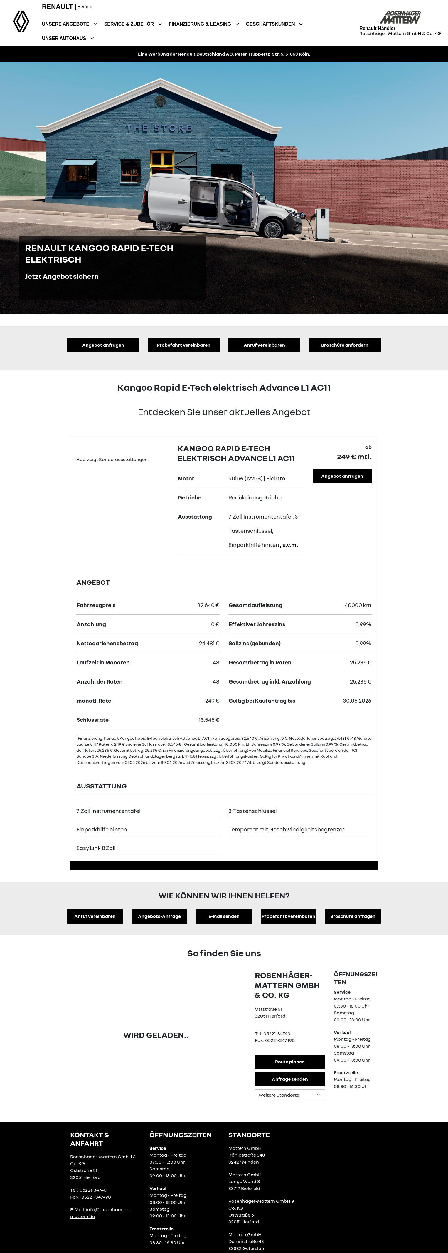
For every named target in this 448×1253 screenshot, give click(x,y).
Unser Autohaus (64, 38)
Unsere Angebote (66, 23)
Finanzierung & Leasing (201, 23)
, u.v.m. (289, 544)
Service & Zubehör (129, 23)
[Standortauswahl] (290, 1094)
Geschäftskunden (271, 23)
